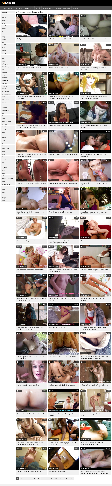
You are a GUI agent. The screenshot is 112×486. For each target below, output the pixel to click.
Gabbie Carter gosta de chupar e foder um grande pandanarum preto (93, 328)
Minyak (4, 173)
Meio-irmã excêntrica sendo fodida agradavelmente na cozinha (91, 443)
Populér (38, 8)
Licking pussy (5, 99)
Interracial (4, 107)
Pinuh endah (66, 8)
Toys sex (4, 140)
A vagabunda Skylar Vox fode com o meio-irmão (62, 357)
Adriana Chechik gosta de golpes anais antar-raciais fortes (63, 443)
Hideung (4, 162)
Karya (3, 118)
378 (66, 479)
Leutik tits (4, 45)
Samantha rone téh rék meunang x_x (29, 472)
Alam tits (4, 17)
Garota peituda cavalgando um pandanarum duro (63, 184)
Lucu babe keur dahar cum (57, 327)
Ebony (3, 146)
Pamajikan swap (6, 195)
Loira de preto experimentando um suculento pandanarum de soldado (31, 155)
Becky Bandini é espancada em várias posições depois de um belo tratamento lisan (94, 472)
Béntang (58, 8)
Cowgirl (4, 28)
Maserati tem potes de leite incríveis (60, 212)
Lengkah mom (5, 148)
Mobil (3, 189)
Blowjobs (4, 12)
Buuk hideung (5, 67)
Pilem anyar (18, 8)
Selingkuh (4, 159)
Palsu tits (4, 102)
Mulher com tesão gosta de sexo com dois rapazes (62, 299)
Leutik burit (5, 72)
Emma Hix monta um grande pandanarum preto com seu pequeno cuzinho (94, 357)
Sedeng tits (5, 77)
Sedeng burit (5, 64)
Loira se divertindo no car (57, 472)
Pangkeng (4, 200)
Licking (3, 69)
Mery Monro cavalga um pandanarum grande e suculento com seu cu (31, 299)
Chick (3, 154)
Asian (3, 187)
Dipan (3, 170)
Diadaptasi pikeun (22, 39)
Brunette (4, 26)
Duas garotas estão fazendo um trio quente (31, 414)
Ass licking (4, 127)
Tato (3, 113)
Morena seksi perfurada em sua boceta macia (31, 183)
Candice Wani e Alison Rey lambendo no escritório (93, 68)
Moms (3, 157)
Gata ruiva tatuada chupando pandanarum (94, 270)
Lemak (3, 181)
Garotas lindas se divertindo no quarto (61, 125)
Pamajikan (4, 165)
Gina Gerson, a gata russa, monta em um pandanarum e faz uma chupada (30, 443)
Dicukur (4, 50)
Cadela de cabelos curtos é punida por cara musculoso (30, 97)
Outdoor (4, 97)
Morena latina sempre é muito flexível (92, 241)
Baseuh (4, 129)
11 (60, 479)
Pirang (3, 36)
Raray (3, 75)
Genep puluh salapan (7, 178)
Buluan (3, 132)
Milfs (3, 42)
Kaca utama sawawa (6, 8)
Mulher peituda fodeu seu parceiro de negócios (92, 299)
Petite (3, 176)
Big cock (4, 31)
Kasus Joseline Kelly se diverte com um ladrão (93, 415)
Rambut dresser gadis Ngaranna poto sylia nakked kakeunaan (30, 213)
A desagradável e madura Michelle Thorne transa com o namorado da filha (94, 386)
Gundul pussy (5, 135)
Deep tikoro (5, 56)
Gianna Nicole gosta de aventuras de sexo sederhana (93, 184)
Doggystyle (5, 20)
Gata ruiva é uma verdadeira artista (60, 39)
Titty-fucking (5, 110)
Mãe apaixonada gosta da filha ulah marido (31, 241)
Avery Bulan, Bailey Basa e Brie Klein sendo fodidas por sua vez (63, 270)
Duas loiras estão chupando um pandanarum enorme (63, 415)
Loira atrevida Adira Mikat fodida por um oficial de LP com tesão (30, 328)
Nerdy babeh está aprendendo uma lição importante (93, 126)
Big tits (3, 23)
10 (56, 479)
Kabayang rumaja (6, 121)
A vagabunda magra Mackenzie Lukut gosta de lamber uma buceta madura (31, 126)
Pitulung (75, 8)
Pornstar (4, 88)
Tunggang (4, 86)
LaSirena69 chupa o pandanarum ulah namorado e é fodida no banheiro (61, 97)
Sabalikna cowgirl (6, 94)
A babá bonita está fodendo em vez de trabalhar (29, 68)
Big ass (3, 47)
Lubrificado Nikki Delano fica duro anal (93, 39)
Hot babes (4, 53)
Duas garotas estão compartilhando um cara (63, 154)
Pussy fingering (6, 184)
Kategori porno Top (48, 8)
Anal (3, 58)
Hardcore (4, 34)
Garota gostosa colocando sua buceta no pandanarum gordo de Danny (62, 242)
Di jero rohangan (6, 116)
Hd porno (4, 167)
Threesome (5, 80)
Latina (3, 61)
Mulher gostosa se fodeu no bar (59, 68)
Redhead (4, 137)
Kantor (3, 192)
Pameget (4, 39)
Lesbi (3, 105)
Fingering (4, 83)
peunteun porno (28, 8)
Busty (3, 151)
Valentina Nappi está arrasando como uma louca (30, 270)
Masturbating (5, 91)
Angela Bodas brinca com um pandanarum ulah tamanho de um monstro (94, 213)
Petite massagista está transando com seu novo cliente (93, 155)
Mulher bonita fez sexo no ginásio (28, 385)
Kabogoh (4, 197)
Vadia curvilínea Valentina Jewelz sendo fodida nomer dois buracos (93, 97)
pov (3, 143)
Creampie (4, 15)
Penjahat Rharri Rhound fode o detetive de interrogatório (30, 357)
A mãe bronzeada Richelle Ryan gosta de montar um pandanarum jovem (62, 386)
